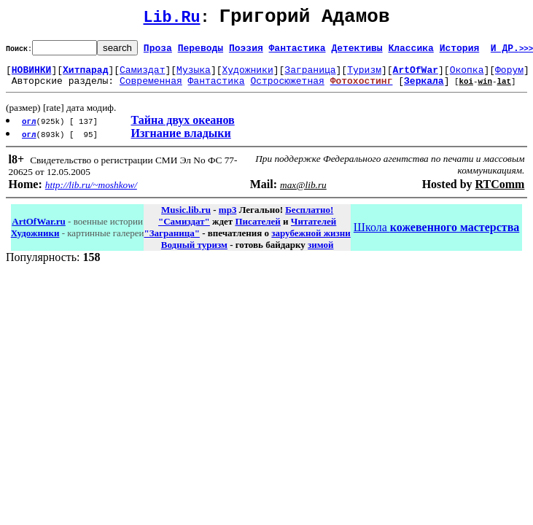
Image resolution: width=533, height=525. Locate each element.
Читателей (313, 230)
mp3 (228, 218)
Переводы (200, 51)
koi (466, 89)
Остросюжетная (287, 89)
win (485, 89)
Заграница (309, 75)
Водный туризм (194, 253)
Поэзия (246, 51)
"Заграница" (171, 241)
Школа (436, 236)
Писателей (257, 230)
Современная (151, 89)
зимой (320, 253)
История (460, 51)
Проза (158, 51)
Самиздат (142, 75)
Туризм (364, 75)
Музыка (193, 75)
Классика (410, 51)
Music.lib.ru (186, 218)
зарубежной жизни (311, 241)
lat (504, 89)
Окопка (467, 75)
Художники (247, 75)
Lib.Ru (172, 20)
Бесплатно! (309, 218)
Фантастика (297, 51)
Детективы (356, 51)
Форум (509, 75)
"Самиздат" (184, 230)
